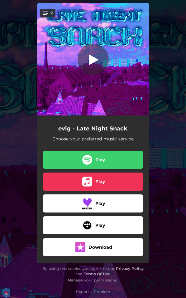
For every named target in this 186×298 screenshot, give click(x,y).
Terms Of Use (97, 273)
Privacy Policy (130, 268)
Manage (75, 280)
